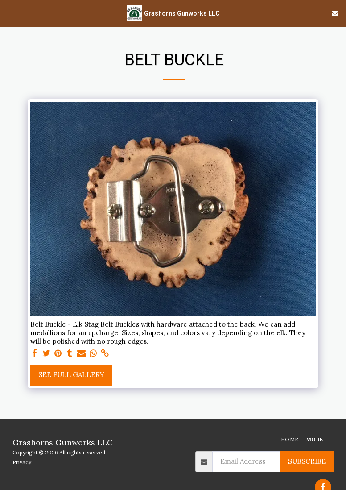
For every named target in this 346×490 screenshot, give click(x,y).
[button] (9, 12)
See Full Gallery (71, 374)
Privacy (21, 462)
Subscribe (307, 461)
